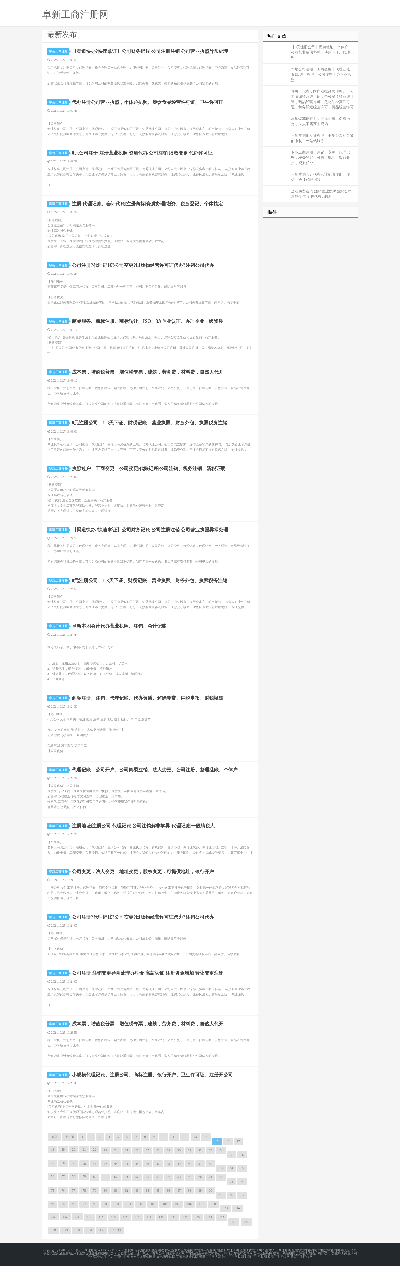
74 (242, 1181)
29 (168, 1150)
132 (101, 1230)
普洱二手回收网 (302, 1256)
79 (94, 1190)
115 (101, 1217)
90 (210, 1190)
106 (189, 1204)
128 (53, 1230)
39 (73, 1163)
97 (84, 1204)
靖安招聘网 (349, 1250)
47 (157, 1164)
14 (205, 1137)
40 (84, 1164)
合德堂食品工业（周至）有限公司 (141, 1253)
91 (221, 1195)
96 (73, 1204)
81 (115, 1190)
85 (157, 1190)
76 (63, 1190)
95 (63, 1204)
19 (63, 1149)
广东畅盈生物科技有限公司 (204, 1253)
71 (210, 1177)
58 (73, 1176)
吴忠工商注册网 (118, 1256)
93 (242, 1195)
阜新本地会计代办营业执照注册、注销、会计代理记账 (320, 177)
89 (200, 1190)
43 (115, 1164)
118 (137, 1217)
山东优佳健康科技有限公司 (98, 1253)
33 (210, 1150)
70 (200, 1177)
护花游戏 (171, 1250)
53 (221, 1168)
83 (136, 1190)
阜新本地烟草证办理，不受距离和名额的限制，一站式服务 (322, 138)
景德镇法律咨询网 (304, 1250)
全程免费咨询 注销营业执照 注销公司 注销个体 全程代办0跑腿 (321, 194)
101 (128, 1204)
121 (173, 1217)
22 (94, 1149)
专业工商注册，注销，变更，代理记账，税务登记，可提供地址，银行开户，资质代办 (320, 157)
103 (153, 1204)
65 (147, 1177)
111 (53, 1216)
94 (52, 1204)
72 (221, 1177)
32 (200, 1150)
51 (200, 1164)
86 (168, 1190)
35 (231, 1155)
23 (105, 1150)
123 (197, 1217)
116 (113, 1217)
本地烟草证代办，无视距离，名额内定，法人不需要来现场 (320, 121)
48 (168, 1164)
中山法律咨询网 (329, 1250)
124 (209, 1217)
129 (65, 1230)
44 (126, 1164)
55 (242, 1168)
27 (147, 1150)
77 (73, 1190)
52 (210, 1164)
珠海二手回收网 (256, 1256)
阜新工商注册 (59, 51)
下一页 (116, 1230)
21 (84, 1149)
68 (179, 1177)
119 (149, 1217)
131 (89, 1230)
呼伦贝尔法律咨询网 (238, 1253)
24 (115, 1150)
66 (157, 1177)
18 (52, 1149)
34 (221, 1150)
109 (225, 1208)
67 (168, 1177)
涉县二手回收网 (233, 1256)
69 (189, 1177)
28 (157, 1150)
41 (94, 1164)
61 (105, 1177)
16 (227, 1141)
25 (126, 1150)
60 (94, 1177)
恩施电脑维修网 (164, 1256)
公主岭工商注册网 (344, 1253)
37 (52, 1163)
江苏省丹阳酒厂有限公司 (313, 1253)
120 (161, 1217)
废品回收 (157, 1250)
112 (65, 1216)
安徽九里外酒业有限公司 (60, 1253)
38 (63, 1163)
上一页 (69, 1137)
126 (234, 1222)
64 (136, 1177)
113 (77, 1216)
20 (73, 1149)
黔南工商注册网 (284, 1253)
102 (140, 1204)
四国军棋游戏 (175, 1253)
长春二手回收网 (279, 1256)
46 (147, 1164)
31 (189, 1150)
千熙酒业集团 (97, 1256)
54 (231, 1168)
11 (174, 1137)
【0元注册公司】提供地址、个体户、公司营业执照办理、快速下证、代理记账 (322, 52)
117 (125, 1217)
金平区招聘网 (262, 1253)
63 (126, 1177)
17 (238, 1141)
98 (94, 1204)
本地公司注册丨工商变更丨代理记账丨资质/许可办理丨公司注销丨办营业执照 (322, 74)
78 (84, 1190)
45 (136, 1164)
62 (115, 1177)
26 (136, 1150)
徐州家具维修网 (141, 1256)
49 (179, 1164)
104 (165, 1204)
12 (184, 1137)
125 (221, 1217)
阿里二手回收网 (210, 1256)
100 (116, 1204)
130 (77, 1230)
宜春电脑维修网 (187, 1256)
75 (52, 1190)
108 (213, 1204)
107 (201, 1204)
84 (147, 1190)
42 (105, 1164)
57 (63, 1176)
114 (89, 1217)
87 (179, 1190)
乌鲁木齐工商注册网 (277, 1250)
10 (163, 1137)
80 (105, 1190)
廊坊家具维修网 (205, 1250)
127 (246, 1222)
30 (179, 1150)
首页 (54, 1137)
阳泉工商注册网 (228, 1250)
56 (52, 1176)
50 (189, 1164)
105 (177, 1204)
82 (126, 1190)
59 (84, 1176)
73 (231, 1181)
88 (189, 1190)
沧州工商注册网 (251, 1250)
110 (237, 1208)
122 (185, 1217)
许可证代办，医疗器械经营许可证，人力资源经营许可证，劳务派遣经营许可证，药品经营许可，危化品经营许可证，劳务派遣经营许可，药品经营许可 (322, 99)
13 (195, 1137)
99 (105, 1204)
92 (231, 1195)
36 (242, 1155)
